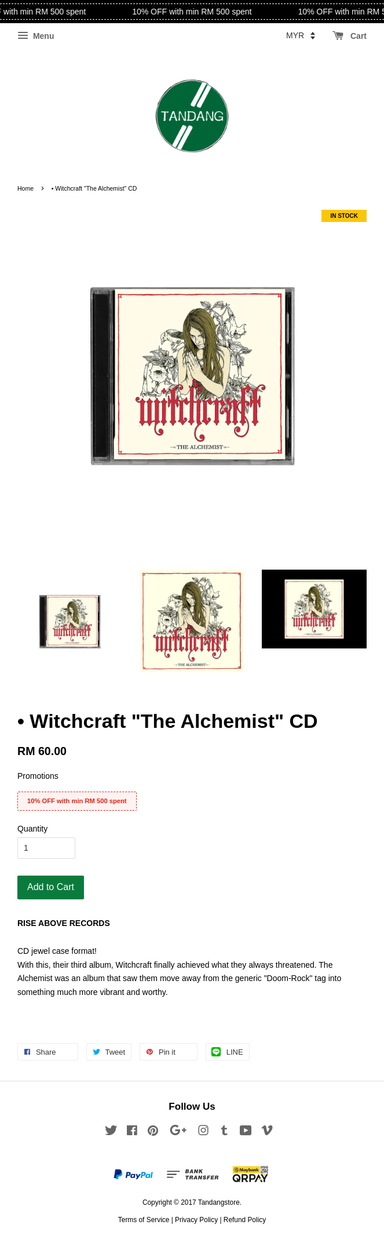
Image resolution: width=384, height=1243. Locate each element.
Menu (35, 36)
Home (25, 188)
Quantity (32, 828)
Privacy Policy (196, 1220)
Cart (349, 36)
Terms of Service (144, 1220)
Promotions (37, 776)
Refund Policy (245, 1220)
